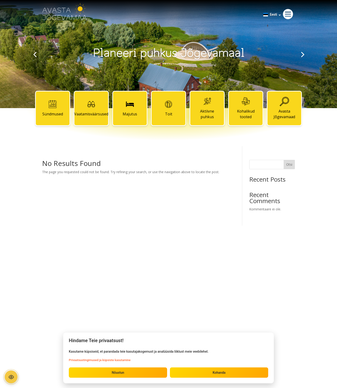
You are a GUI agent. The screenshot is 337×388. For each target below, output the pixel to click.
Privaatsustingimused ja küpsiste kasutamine (100, 360)
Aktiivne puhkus (207, 108)
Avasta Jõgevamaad (284, 108)
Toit (168, 108)
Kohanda (218, 372)
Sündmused (52, 108)
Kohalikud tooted (246, 108)
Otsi (289, 164)
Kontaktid (168, 259)
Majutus (130, 108)
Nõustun (118, 372)
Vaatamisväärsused (91, 108)
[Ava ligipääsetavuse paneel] (11, 376)
